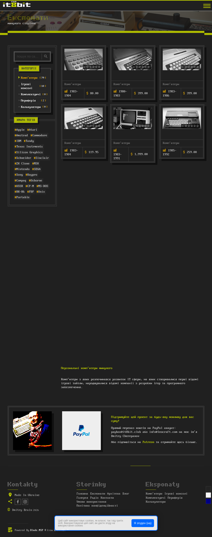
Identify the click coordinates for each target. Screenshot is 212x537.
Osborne (36, 180)
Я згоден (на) (143, 523)
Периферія (175, 498)
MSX (36, 163)
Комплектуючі (156, 498)
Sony (19, 174)
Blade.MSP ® (38, 530)
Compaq (21, 180)
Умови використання (91, 501)
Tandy (30, 141)
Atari (33, 130)
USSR (19, 186)
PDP (31, 191)
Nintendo (23, 169)
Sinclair (42, 158)
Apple (20, 130)
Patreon (148, 442)
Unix (41, 191)
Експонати (97, 493)
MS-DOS (43, 186)
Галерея (82, 498)
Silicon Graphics (29, 152)
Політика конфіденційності (97, 505)
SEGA (37, 169)
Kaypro (32, 174)
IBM (18, 141)
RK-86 (20, 191)
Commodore (39, 135)
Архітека (113, 493)
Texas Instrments (29, 146)
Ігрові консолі (176, 493)
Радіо (94, 498)
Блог (126, 493)
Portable (23, 197)
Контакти (107, 498)
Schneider (23, 158)
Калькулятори (156, 501)
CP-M (30, 186)
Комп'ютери (72, 84)
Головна (82, 493)
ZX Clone (23, 163)
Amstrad (22, 135)
